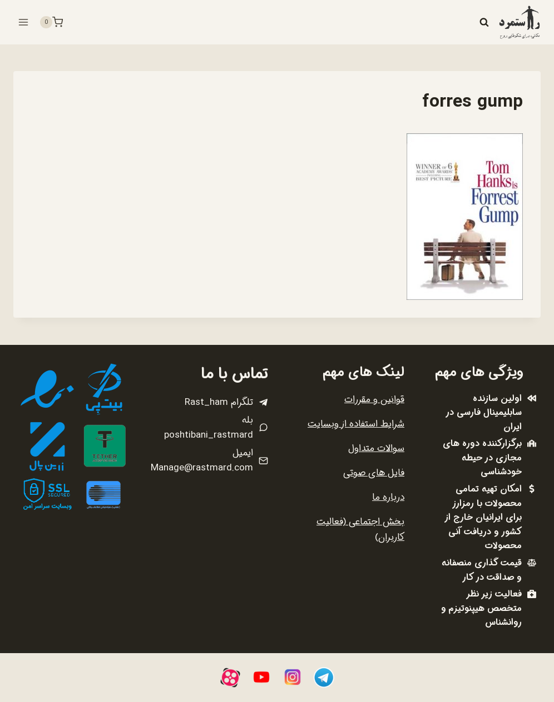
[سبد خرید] (51, 22)
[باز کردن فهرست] (23, 22)
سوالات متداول (376, 448)
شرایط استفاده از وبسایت (356, 424)
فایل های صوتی (373, 472)
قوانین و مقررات (374, 399)
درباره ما (388, 497)
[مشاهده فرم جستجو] (483, 22)
